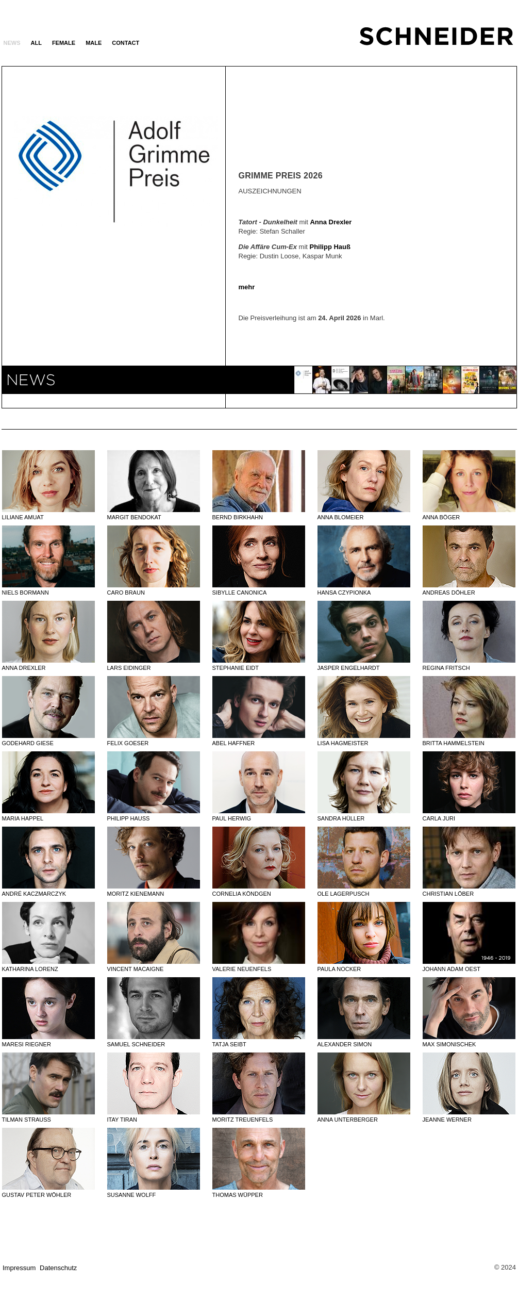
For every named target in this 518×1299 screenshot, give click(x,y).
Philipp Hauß (330, 247)
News (12, 43)
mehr (247, 287)
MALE (94, 43)
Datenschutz (58, 1268)
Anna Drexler (331, 222)
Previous (53, 236)
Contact (125, 43)
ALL (36, 43)
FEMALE (63, 43)
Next (174, 236)
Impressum (19, 1268)
